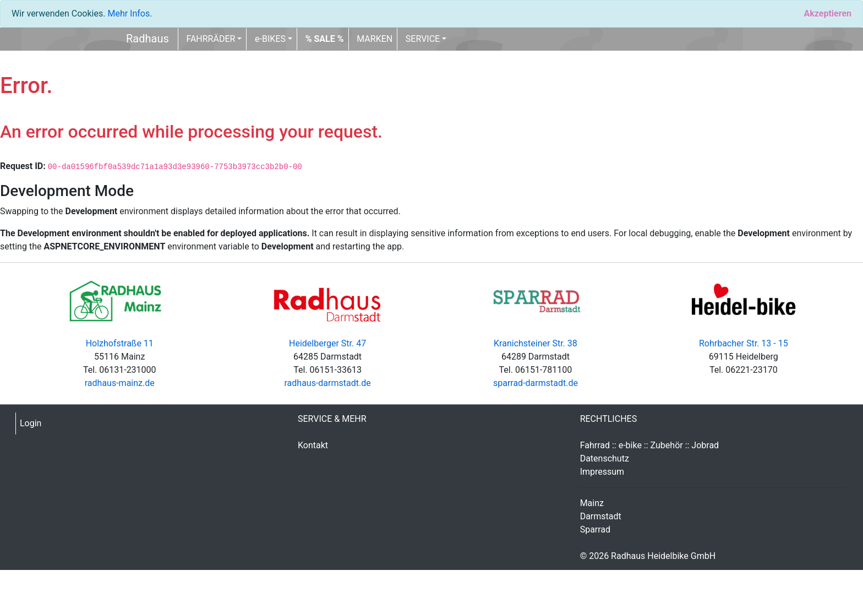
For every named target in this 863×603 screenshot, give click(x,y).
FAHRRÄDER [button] (210, 39)
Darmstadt (600, 516)
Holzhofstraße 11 (120, 343)
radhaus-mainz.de (120, 383)
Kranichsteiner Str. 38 (535, 343)
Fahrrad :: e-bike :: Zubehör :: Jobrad (649, 445)
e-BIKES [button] (270, 39)
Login (30, 423)
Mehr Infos (128, 13)
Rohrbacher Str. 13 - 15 (743, 343)
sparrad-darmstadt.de (535, 383)
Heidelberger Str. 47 (327, 343)
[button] (324, 39)
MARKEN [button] (374, 39)
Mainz (592, 503)
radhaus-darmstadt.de (327, 383)
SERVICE (423, 39)
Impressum (602, 471)
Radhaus (147, 38)
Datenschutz (604, 458)
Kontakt (313, 445)
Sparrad (595, 529)
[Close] (827, 14)
